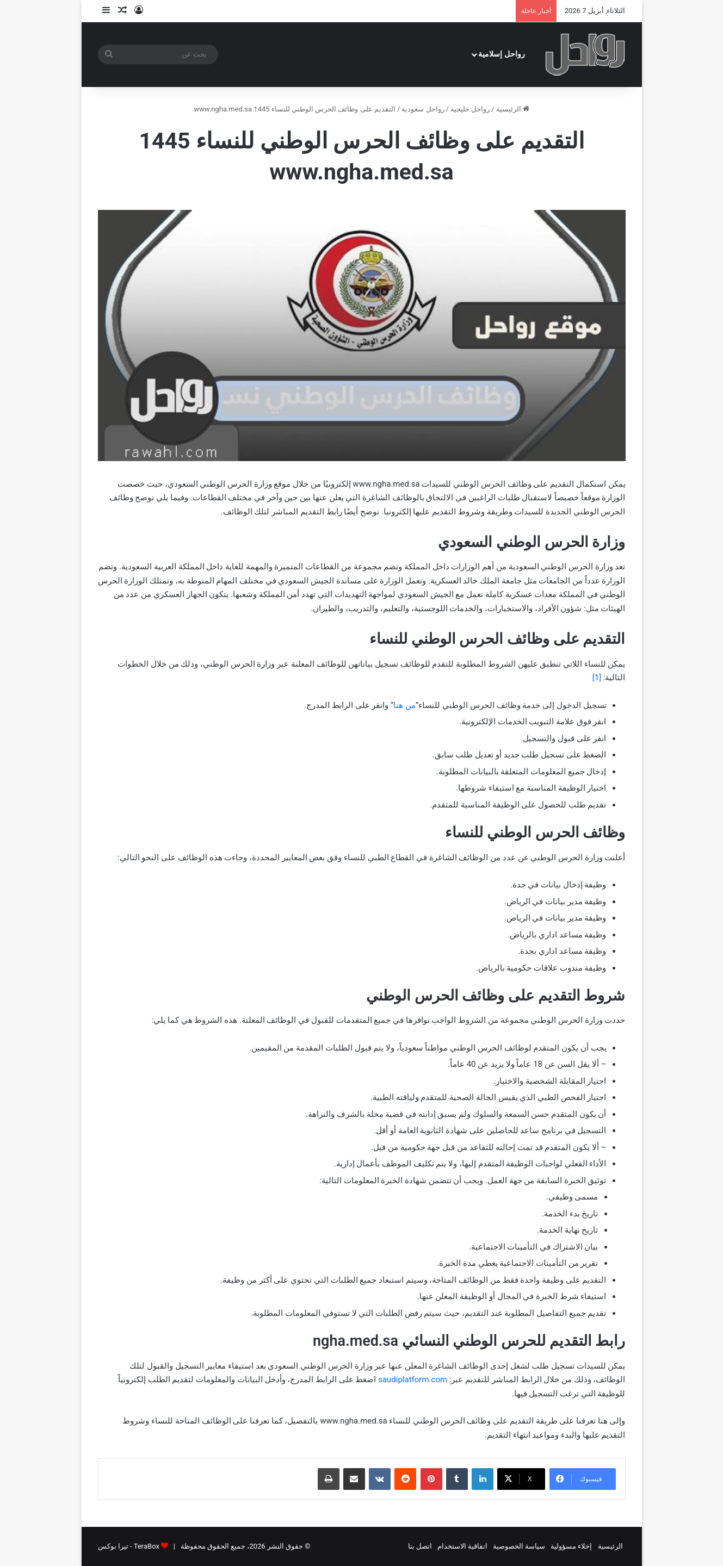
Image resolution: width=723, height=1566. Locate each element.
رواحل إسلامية (501, 54)
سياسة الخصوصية (519, 1546)
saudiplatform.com (412, 1379)
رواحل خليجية (470, 109)
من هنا (404, 705)
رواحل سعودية (422, 109)
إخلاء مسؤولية (571, 1546)
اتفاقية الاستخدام (462, 1546)
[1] (596, 677)
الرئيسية (512, 109)
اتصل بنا (420, 1546)
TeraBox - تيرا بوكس (128, 1546)
